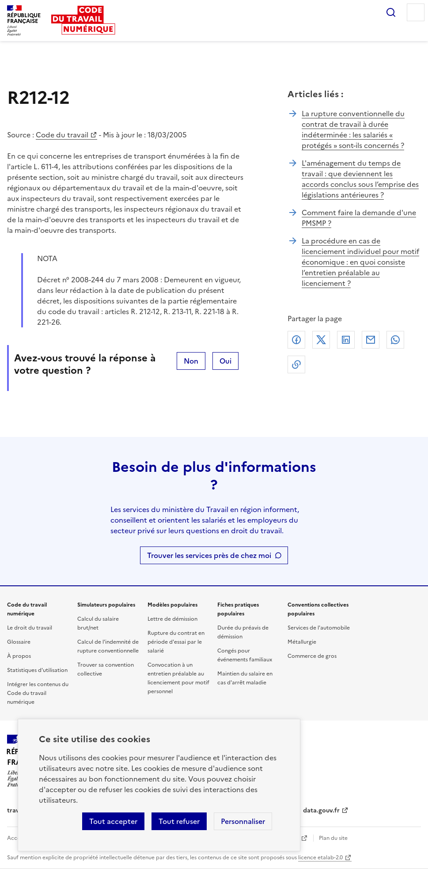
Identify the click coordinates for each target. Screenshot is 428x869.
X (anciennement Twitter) (321, 340)
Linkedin (346, 340)
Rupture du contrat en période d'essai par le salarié (176, 642)
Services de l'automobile (319, 628)
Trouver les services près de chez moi (209, 555)
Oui (225, 361)
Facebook (296, 340)
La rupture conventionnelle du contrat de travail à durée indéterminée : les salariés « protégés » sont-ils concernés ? (353, 129)
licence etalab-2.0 (320, 857)
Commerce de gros (312, 656)
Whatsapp (395, 340)
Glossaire (18, 642)
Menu (415, 12)
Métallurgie (302, 642)
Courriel (370, 340)
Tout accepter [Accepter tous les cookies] (113, 821)
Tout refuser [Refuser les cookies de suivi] (179, 821)
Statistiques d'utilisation (37, 670)
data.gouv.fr (321, 810)
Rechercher (391, 12)
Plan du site (333, 838)
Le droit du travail (29, 628)
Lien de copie (296, 364)
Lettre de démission (172, 619)
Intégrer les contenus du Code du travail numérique (37, 693)
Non (191, 361)
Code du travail (62, 134)
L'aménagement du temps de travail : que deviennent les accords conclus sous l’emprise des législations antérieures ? (360, 179)
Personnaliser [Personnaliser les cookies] (243, 821)
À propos (19, 656)
